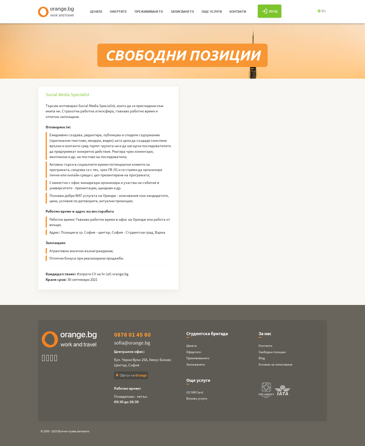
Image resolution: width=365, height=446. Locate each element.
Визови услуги (196, 398)
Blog (262, 358)
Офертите (193, 352)
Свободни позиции (272, 352)
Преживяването (197, 358)
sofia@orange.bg (132, 342)
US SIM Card (194, 392)
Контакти (265, 346)
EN (321, 11)
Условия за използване (275, 364)
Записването (195, 364)
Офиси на (131, 375)
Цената (191, 346)
